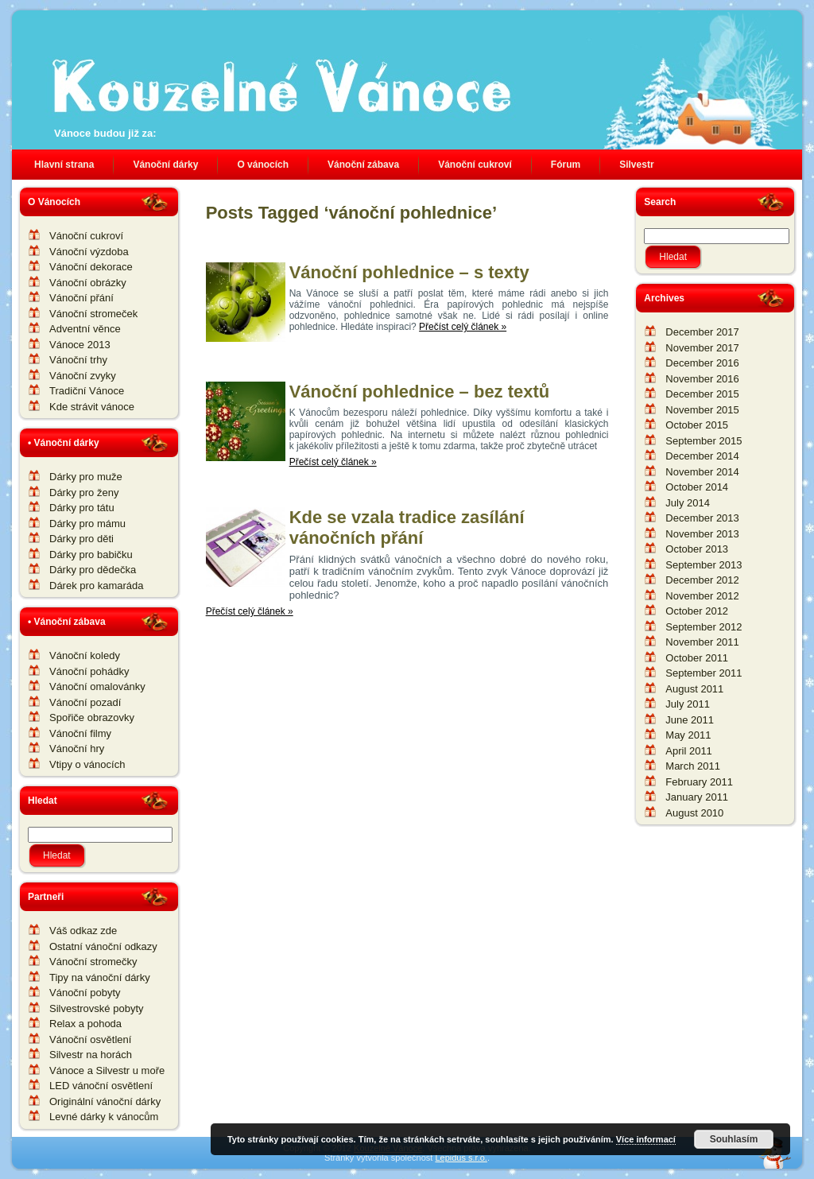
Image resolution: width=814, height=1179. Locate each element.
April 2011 (688, 751)
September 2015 (703, 441)
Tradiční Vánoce (86, 391)
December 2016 (702, 363)
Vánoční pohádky (89, 671)
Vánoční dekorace (91, 267)
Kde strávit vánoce (91, 407)
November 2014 (702, 472)
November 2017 (702, 348)
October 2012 (696, 611)
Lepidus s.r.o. (460, 1157)
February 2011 (699, 782)
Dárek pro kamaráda (96, 585)
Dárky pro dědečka (92, 570)
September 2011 (703, 673)
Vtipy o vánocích (87, 764)
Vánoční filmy (80, 733)
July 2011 (687, 704)
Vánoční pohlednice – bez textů (419, 391)
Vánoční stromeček (93, 314)
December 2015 (702, 394)
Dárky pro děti (81, 539)
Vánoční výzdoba (89, 252)
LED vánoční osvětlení (101, 1086)
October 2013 (696, 549)
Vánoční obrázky (87, 283)
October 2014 (696, 487)
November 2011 (702, 642)
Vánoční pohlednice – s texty (409, 272)
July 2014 (687, 503)
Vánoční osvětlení (90, 1039)
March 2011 (692, 766)
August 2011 (694, 689)
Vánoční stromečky (93, 962)
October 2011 (696, 658)
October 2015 (696, 425)
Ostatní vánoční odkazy (103, 946)
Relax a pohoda (85, 1024)
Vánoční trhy (78, 360)
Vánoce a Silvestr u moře (107, 1070)
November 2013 (702, 534)
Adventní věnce (85, 329)
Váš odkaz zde (83, 931)
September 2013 (703, 565)
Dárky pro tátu (81, 508)
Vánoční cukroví (86, 236)
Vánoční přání (81, 298)
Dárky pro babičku (91, 554)
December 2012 (702, 580)
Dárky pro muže (85, 477)
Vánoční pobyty (85, 993)
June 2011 (689, 720)
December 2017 (702, 332)
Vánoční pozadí (85, 702)
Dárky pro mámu (87, 523)
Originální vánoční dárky (105, 1101)
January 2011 (696, 797)
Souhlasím (734, 1139)
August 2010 (694, 813)
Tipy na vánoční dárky (99, 977)
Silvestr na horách (90, 1055)
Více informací (646, 1139)
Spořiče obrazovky (91, 717)
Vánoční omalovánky (97, 686)
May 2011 (688, 735)
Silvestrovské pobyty (96, 1008)
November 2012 (702, 596)
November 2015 (702, 410)
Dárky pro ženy (83, 492)
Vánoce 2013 (79, 345)
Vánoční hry (76, 748)
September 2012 (703, 627)
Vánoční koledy (84, 655)
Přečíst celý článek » (462, 326)
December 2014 (702, 456)
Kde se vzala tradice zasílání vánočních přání (407, 527)
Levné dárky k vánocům (103, 1117)
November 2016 (702, 379)
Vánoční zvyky (82, 376)
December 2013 (702, 518)
